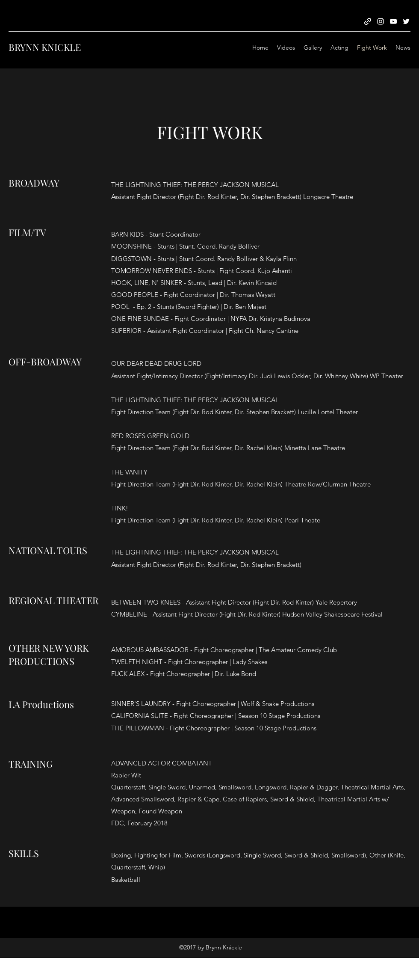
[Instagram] (380, 21)
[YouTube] (393, 21)
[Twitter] (406, 21)
